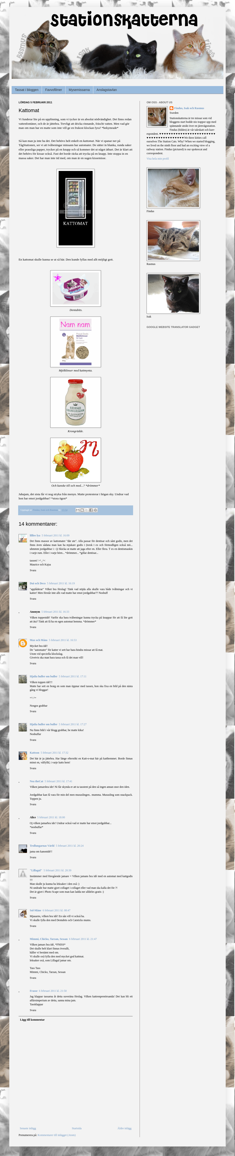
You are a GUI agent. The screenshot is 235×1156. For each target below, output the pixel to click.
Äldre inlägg (124, 1128)
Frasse (33, 990)
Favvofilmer (53, 90)
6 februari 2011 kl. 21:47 (83, 939)
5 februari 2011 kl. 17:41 (58, 781)
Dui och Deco (38, 583)
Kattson (34, 752)
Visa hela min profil (158, 158)
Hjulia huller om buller (43, 676)
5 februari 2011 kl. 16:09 (55, 535)
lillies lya (35, 535)
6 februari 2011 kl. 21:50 (53, 990)
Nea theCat (36, 781)
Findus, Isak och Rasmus (189, 108)
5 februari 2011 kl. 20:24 (70, 845)
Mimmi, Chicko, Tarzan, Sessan (49, 939)
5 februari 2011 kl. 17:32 (54, 752)
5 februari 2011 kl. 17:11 (73, 676)
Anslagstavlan (107, 90)
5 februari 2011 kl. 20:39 (57, 870)
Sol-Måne (35, 910)
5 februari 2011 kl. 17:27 (73, 724)
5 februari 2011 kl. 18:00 (51, 817)
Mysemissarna (79, 90)
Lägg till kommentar (32, 1019)
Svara (33, 570)
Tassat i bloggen (26, 90)
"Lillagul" (36, 870)
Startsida (77, 1128)
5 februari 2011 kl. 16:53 (63, 640)
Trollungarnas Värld (42, 845)
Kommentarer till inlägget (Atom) (57, 1135)
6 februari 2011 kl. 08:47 (56, 910)
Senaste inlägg (28, 1128)
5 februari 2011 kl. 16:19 (61, 583)
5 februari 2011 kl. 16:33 (55, 611)
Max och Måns (38, 640)
